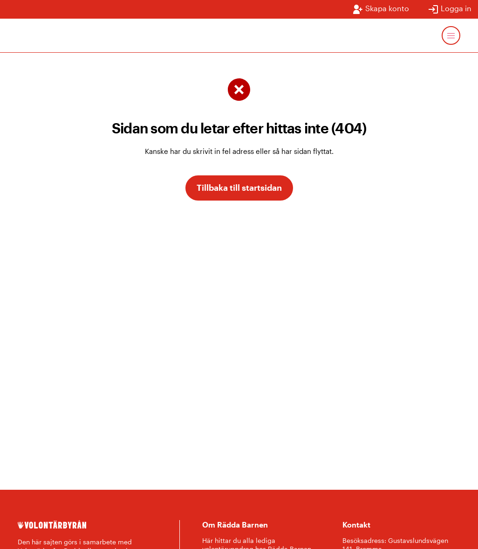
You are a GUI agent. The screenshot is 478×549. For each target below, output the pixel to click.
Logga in (449, 9)
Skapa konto (380, 9)
